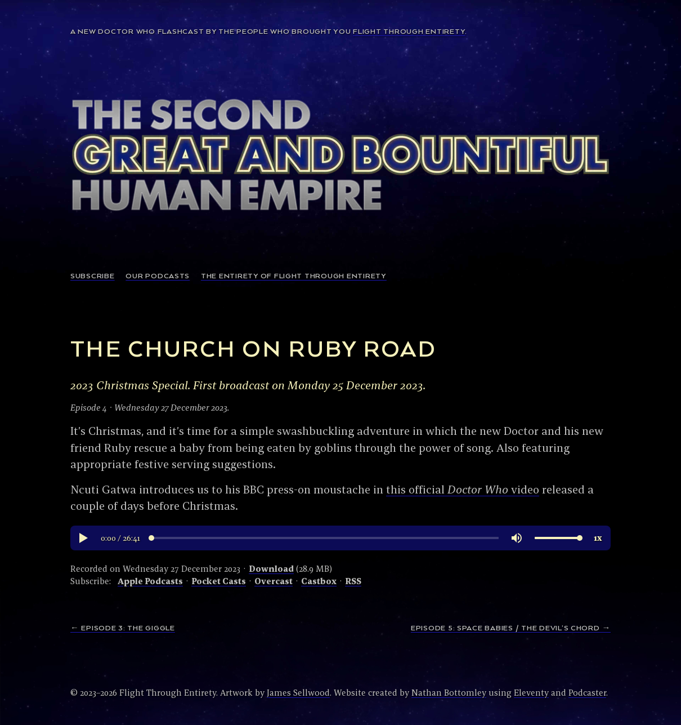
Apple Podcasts (150, 581)
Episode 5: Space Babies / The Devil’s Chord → (511, 628)
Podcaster (587, 692)
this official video (462, 489)
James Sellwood (298, 692)
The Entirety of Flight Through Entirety (294, 276)
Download (271, 568)
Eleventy (531, 692)
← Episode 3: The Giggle (122, 628)
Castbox (319, 581)
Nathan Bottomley (448, 692)
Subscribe (92, 276)
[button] (82, 538)
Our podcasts (158, 276)
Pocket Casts (218, 581)
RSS (353, 581)
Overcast (273, 581)
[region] (340, 538)
